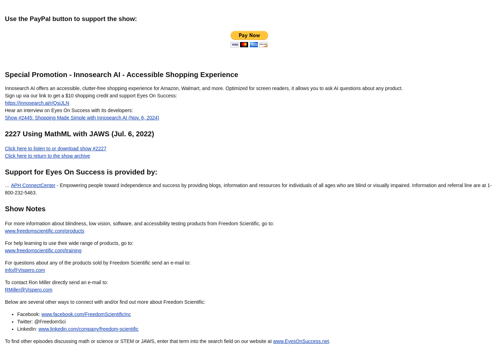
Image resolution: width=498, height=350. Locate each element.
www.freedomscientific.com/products (44, 231)
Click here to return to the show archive (47, 156)
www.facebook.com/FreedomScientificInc (86, 314)
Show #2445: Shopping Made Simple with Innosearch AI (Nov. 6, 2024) (82, 118)
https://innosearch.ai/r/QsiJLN (37, 103)
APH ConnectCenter (33, 185)
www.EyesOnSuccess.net (301, 341)
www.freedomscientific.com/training (43, 250)
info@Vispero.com (25, 270)
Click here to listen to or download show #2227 (56, 148)
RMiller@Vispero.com (28, 290)
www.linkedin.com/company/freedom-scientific (89, 329)
